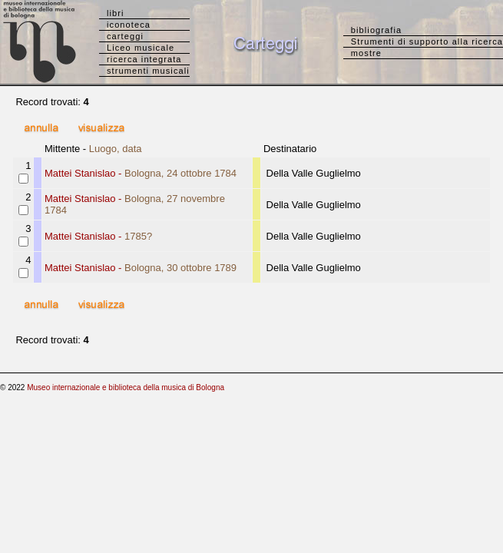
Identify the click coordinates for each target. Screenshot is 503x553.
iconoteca (129, 24)
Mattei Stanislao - (141, 173)
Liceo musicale (140, 47)
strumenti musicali (148, 70)
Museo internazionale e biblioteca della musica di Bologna (125, 387)
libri (115, 13)
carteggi (125, 36)
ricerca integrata (144, 59)
